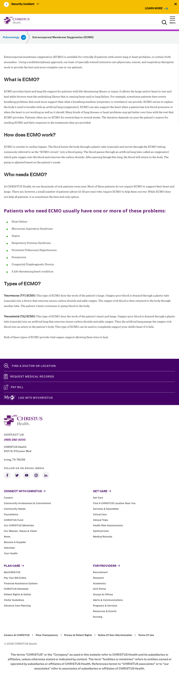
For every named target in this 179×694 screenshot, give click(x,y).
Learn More (154, 8)
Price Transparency (47, 635)
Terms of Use (146, 635)
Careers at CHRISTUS (17, 635)
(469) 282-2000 (15, 439)
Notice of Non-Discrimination (115, 635)
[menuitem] (25, 4)
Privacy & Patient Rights (78, 635)
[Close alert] (175, 4)
